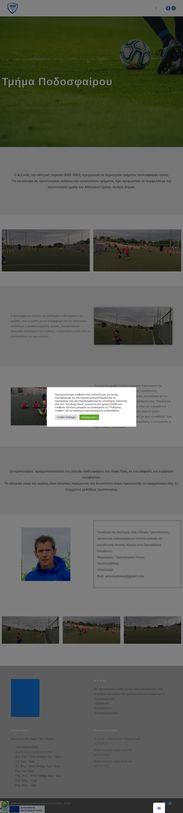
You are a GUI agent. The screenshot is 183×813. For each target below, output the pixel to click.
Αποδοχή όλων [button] (89, 415)
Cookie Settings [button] (66, 415)
